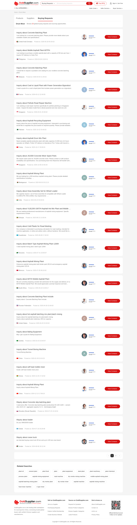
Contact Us (95, 507)
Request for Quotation (74, 504)
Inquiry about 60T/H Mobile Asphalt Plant (32, 279)
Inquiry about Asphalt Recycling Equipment (33, 121)
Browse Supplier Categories (76, 511)
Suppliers (30, 18)
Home (16, 12)
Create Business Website (55, 514)
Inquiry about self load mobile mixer (30, 367)
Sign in (114, 3)
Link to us (94, 511)
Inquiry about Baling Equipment (29, 332)
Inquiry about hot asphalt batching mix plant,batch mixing (39, 314)
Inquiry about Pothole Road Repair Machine (34, 103)
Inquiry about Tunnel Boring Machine (31, 349)
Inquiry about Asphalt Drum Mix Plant (31, 138)
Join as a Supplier (53, 504)
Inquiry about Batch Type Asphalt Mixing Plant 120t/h (37, 244)
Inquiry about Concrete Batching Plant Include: (35, 297)
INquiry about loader (24, 420)
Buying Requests (45, 18)
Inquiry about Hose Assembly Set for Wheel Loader (37, 191)
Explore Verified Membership (56, 511)
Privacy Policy (95, 514)
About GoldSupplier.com (98, 504)
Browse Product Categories (76, 507)
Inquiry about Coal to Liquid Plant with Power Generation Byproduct (43, 85)
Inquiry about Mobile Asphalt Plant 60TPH (33, 50)
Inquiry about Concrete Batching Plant (31, 33)
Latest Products (72, 514)
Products (19, 18)
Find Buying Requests (54, 507)
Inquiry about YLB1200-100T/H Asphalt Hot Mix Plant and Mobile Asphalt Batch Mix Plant (52, 209)
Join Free (120, 3)
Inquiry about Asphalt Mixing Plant (30, 173)
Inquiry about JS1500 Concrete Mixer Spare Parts (36, 156)
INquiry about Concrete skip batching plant (33, 402)
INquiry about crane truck (26, 437)
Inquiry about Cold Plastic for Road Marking (33, 226)
